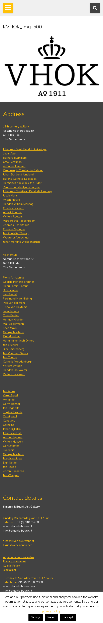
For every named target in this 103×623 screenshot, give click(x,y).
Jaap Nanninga (12, 458)
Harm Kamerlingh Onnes (18, 341)
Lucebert (8, 450)
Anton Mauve (11, 200)
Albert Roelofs (12, 212)
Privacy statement (14, 561)
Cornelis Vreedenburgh (17, 362)
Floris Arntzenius (13, 277)
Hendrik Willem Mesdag (18, 204)
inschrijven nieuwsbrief (18, 541)
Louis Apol (9, 153)
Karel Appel (10, 395)
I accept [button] (68, 617)
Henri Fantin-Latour (15, 286)
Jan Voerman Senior (15, 353)
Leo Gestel (10, 294)
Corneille (8, 425)
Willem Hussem (13, 442)
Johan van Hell (12, 433)
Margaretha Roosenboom (19, 221)
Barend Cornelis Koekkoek (19, 179)
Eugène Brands (12, 412)
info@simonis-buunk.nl (17, 531)
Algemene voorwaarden (18, 557)
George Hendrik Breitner (18, 282)
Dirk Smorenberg (13, 349)
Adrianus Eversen (14, 166)
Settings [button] (35, 617)
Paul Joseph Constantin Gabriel (23, 170)
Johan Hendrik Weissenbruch (21, 242)
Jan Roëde (9, 467)
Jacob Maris (10, 195)
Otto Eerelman (12, 162)
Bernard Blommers (15, 158)
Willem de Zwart (14, 374)
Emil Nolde (10, 463)
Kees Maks (10, 328)
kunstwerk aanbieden (17, 545)
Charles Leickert (13, 208)
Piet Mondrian (11, 336)
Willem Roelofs (13, 216)
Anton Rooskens (13, 471)
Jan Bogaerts (11, 408)
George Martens (13, 332)
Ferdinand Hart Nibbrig (17, 298)
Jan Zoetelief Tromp (15, 233)
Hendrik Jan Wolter (15, 370)
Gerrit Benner (11, 404)
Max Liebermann (13, 324)
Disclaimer (9, 570)
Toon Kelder (11, 315)
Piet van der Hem (14, 303)
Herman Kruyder (13, 320)
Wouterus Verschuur (16, 237)
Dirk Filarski (10, 290)
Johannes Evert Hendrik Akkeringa (24, 149)
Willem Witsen (12, 366)
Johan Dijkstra (12, 429)
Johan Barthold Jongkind (18, 174)
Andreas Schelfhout (16, 225)
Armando (9, 400)
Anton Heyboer (12, 437)
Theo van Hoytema (15, 307)
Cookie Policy (11, 566)
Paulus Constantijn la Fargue (21, 187)
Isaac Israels (11, 311)
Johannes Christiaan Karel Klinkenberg (27, 191)
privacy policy (51, 611)
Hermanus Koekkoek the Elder (22, 183)
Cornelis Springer (14, 229)
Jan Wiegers (11, 475)
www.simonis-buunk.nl (17, 526)
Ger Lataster (11, 446)
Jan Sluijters (10, 345)
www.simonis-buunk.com (19, 586)
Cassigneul (10, 416)
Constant (9, 421)
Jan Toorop (10, 357)
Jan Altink (9, 391)
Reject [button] (51, 617)
